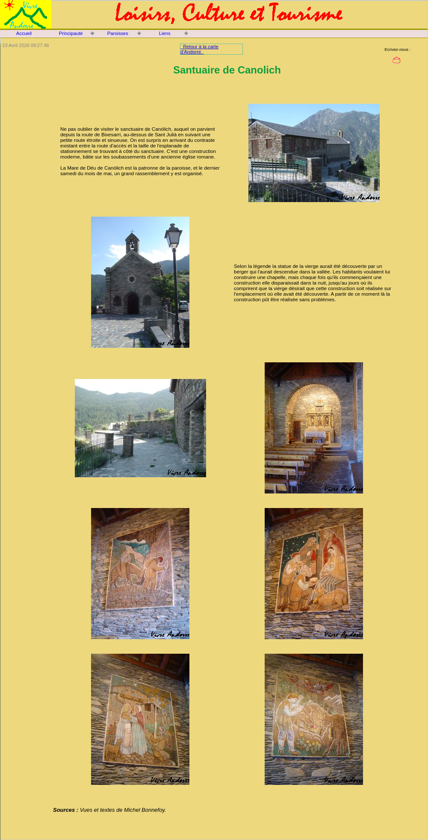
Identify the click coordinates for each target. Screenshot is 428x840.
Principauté (71, 33)
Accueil (24, 33)
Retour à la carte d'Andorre (199, 49)
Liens (165, 33)
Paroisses (117, 33)
